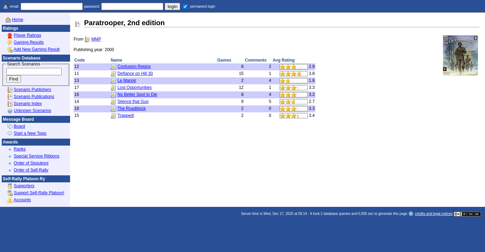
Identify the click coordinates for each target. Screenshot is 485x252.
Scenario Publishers (32, 89)
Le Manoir (126, 80)
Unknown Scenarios (32, 110)
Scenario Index (28, 103)
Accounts (22, 199)
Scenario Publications (34, 96)
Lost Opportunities (134, 87)
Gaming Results (28, 42)
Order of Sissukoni (31, 163)
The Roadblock (131, 108)
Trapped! (125, 115)
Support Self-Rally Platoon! (39, 192)
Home (17, 19)
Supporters (24, 185)
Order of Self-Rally (31, 170)
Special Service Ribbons (36, 156)
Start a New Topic (30, 133)
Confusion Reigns (134, 66)
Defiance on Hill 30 (135, 73)
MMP (96, 39)
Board (19, 126)
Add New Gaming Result (37, 49)
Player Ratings (27, 35)
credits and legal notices (433, 214)
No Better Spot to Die (137, 94)
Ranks (20, 149)
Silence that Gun (133, 101)
